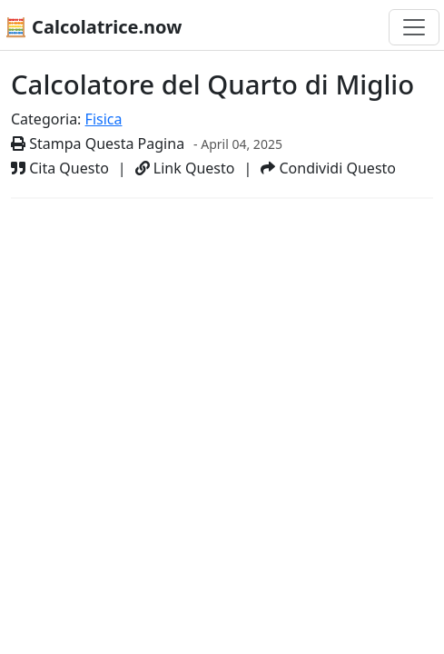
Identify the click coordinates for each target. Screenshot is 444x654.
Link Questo (185, 168)
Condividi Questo (328, 168)
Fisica (104, 119)
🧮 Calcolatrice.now (93, 27)
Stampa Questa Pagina (97, 144)
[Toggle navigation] (414, 27)
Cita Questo (60, 168)
